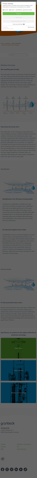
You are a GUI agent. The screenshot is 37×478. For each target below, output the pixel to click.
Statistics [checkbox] (13, 9)
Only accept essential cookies (18, 21)
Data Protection (31, 27)
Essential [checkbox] (6, 9)
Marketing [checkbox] (19, 9)
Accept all (18, 13)
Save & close (18, 17)
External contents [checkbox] (28, 9)
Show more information (18, 24)
